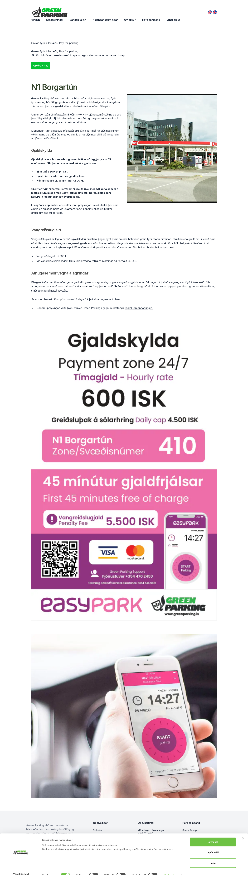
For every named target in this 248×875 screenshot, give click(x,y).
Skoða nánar (170, 868)
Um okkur (130, 19)
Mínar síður (173, 19)
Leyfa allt (213, 835)
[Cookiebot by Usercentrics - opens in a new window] (21, 868)
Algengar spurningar (105, 19)
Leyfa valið (213, 846)
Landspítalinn (78, 19)
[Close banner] (243, 832)
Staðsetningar (54, 19)
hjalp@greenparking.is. (139, 308)
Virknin (35, 19)
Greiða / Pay (40, 65)
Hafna (212, 856)
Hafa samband (151, 19)
